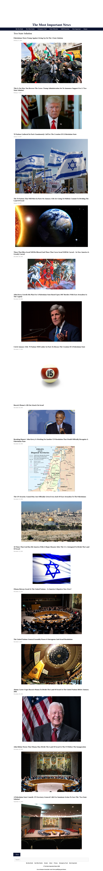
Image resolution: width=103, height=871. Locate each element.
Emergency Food (42, 29)
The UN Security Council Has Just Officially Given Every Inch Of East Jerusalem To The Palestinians (50, 497)
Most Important (76, 29)
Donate (85, 29)
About (50, 863)
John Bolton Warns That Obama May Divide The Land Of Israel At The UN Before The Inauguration (50, 747)
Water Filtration (53, 29)
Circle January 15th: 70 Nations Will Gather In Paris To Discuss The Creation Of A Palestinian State (49, 347)
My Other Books (30, 29)
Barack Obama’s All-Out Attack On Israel (29, 405)
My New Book (19, 29)
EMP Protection (65, 29)
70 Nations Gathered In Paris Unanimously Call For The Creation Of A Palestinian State (45, 134)
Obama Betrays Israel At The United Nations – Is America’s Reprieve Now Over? (43, 589)
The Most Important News (51, 25)
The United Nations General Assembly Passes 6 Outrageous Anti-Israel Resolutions (43, 639)
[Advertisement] (51, 12)
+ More (17, 854)
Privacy (56, 863)
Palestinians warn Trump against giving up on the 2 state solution (38, 38)
